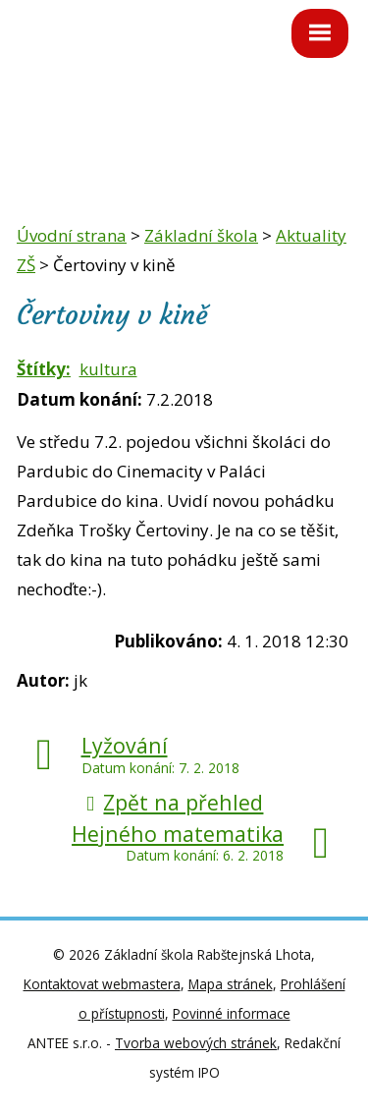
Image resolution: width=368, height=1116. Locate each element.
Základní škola (201, 235)
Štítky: (44, 369)
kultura (108, 369)
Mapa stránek (230, 984)
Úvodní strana (72, 235)
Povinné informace (231, 1013)
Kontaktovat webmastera (102, 984)
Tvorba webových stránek (196, 1042)
